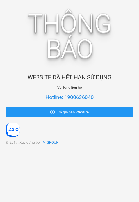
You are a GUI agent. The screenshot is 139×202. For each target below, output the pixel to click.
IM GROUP (50, 142)
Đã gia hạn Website (69, 112)
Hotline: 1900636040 (69, 97)
